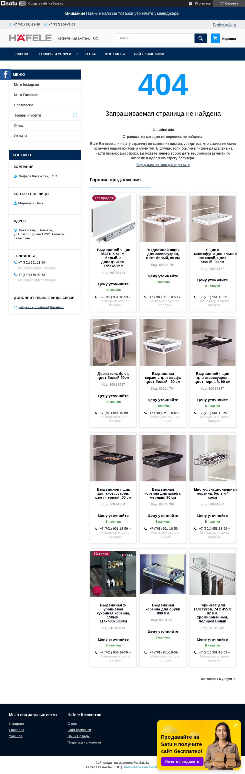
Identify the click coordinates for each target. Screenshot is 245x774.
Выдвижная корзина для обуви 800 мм (163, 609)
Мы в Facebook (26, 95)
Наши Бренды (79, 736)
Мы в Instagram (26, 85)
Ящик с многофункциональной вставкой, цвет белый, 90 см (212, 256)
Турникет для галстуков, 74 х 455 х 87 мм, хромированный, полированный (212, 613)
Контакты (115, 54)
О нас (90, 54)
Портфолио (23, 105)
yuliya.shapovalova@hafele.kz (41, 307)
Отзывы (20, 136)
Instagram (16, 723)
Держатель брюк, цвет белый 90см (113, 376)
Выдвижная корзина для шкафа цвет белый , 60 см (163, 378)
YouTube (15, 736)
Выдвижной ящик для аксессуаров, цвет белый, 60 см (163, 254)
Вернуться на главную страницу (163, 165)
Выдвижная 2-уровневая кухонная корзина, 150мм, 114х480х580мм (113, 613)
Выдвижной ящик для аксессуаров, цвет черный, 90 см (212, 378)
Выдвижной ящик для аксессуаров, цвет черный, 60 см (113, 493)
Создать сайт (37, 3)
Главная (22, 54)
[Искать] (200, 38)
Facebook (16, 730)
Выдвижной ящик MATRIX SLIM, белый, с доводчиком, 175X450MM (113, 258)
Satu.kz (144, 762)
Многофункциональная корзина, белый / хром (212, 493)
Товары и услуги (54, 54)
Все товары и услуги (216, 679)
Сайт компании (149, 54)
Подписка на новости (84, 742)
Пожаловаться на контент (141, 767)
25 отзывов (202, 3)
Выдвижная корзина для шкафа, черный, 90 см (162, 493)
